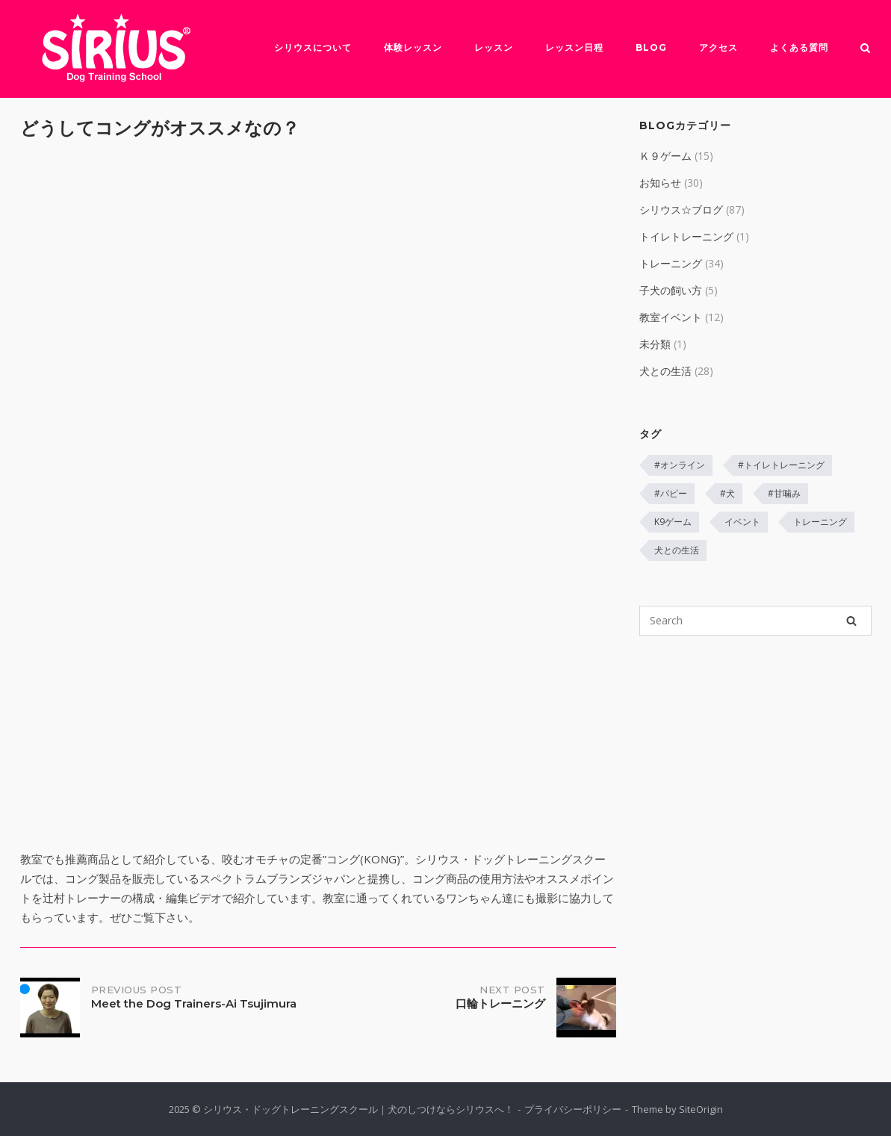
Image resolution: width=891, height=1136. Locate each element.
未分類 (655, 344)
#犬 (727, 493)
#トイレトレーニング (781, 465)
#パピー (670, 493)
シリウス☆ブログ (681, 209)
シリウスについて (313, 47)
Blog (651, 47)
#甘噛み (784, 493)
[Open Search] (865, 49)
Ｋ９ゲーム (665, 156)
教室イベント (670, 317)
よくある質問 (799, 47)
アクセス (718, 47)
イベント (742, 521)
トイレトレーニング (686, 236)
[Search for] (755, 621)
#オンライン (679, 465)
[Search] (851, 621)
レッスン (493, 47)
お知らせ (660, 183)
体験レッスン (413, 47)
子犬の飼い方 (670, 290)
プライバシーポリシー (572, 1109)
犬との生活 (665, 371)
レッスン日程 (574, 47)
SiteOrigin (701, 1109)
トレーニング (670, 263)
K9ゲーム (673, 521)
